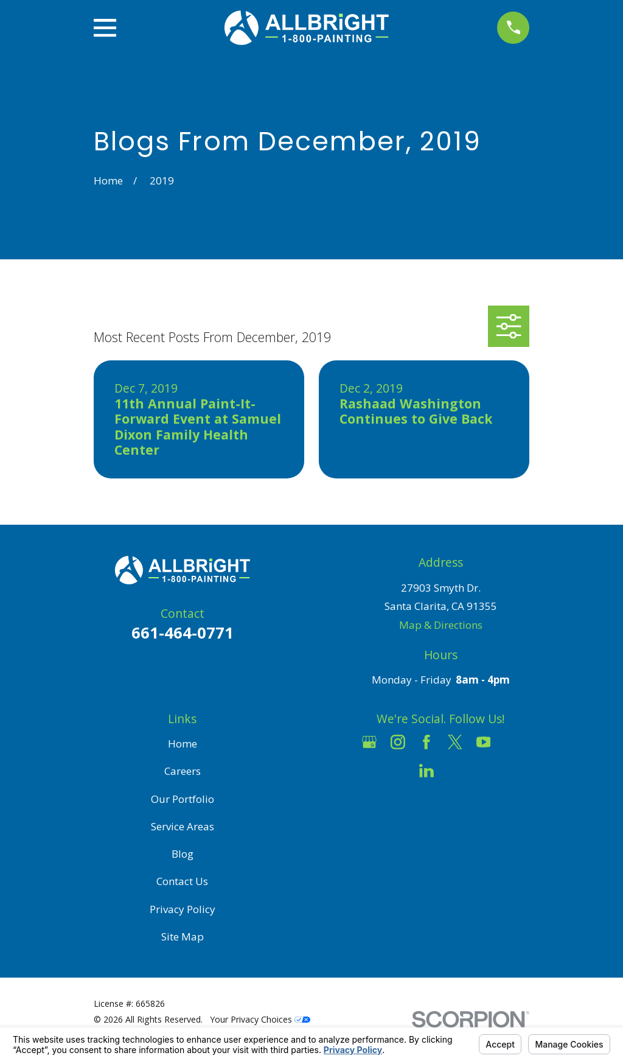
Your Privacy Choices (260, 1019)
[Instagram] (398, 742)
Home (182, 744)
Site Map (182, 937)
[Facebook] (426, 742)
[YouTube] (483, 742)
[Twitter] (455, 742)
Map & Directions (440, 625)
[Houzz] (512, 742)
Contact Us (182, 881)
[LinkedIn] (426, 770)
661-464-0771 (182, 632)
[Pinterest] (455, 770)
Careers (182, 771)
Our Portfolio (182, 799)
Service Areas (182, 826)
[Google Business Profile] (369, 742)
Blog (182, 854)
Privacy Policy (182, 909)
